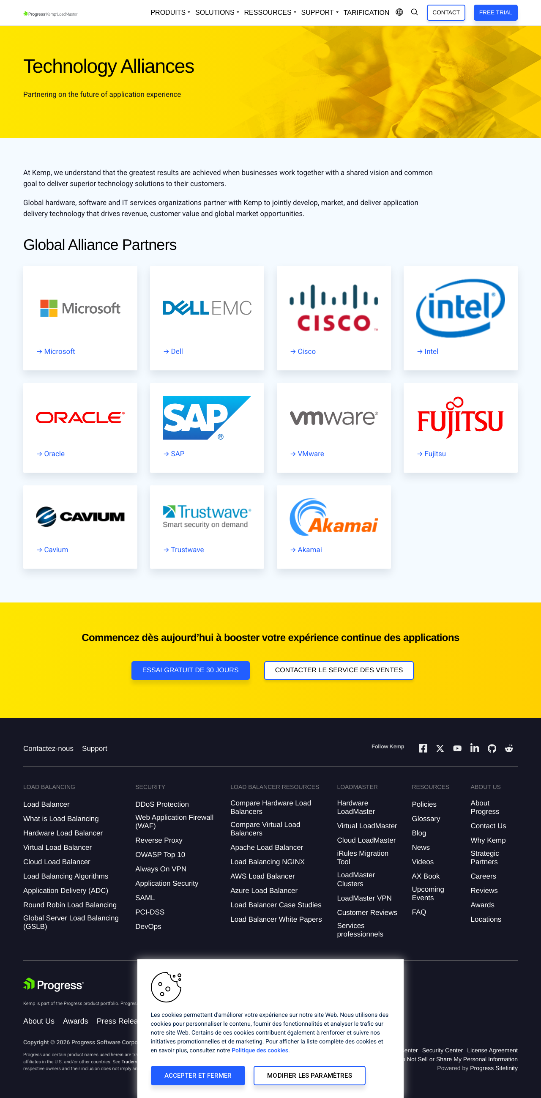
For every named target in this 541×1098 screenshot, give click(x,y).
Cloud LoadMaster (366, 840)
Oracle (54, 454)
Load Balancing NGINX (267, 862)
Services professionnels (360, 930)
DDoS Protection (162, 804)
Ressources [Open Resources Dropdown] (268, 12)
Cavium (56, 550)
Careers (483, 876)
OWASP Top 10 (160, 855)
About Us (39, 1021)
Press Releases (123, 1021)
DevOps (148, 927)
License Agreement (492, 1050)
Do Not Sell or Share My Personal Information (458, 1059)
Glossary (426, 819)
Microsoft (59, 352)
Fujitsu (435, 454)
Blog (419, 833)
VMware (311, 454)
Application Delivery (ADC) (65, 891)
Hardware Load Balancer (63, 833)
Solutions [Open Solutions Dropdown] (214, 12)
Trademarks (133, 1062)
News (421, 847)
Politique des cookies (260, 1050)
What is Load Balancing (61, 819)
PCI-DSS (149, 912)
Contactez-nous (48, 749)
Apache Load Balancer (266, 847)
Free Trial (495, 12)
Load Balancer (46, 804)
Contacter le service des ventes (339, 670)
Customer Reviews (367, 913)
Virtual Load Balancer (57, 847)
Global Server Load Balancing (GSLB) (71, 922)
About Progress (485, 807)
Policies (424, 804)
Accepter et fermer (198, 1075)
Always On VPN (160, 869)
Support (94, 749)
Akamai (310, 550)
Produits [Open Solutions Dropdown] (168, 12)
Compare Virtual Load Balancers (265, 829)
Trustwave (187, 550)
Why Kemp (488, 840)
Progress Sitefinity (494, 1068)
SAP (178, 454)
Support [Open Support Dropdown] (317, 12)
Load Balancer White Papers (276, 919)
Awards (483, 905)
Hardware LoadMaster (356, 807)
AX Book (426, 876)
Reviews (484, 891)
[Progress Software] (53, 985)
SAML (145, 898)
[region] (270, 1028)
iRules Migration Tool (362, 857)
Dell (177, 352)
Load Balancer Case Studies (275, 905)
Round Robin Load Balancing (70, 905)
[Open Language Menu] (399, 12)
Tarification (367, 12)
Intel (432, 352)
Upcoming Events (428, 893)
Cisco (307, 352)
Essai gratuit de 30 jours (190, 670)
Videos (423, 862)
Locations (486, 919)
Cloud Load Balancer (56, 862)
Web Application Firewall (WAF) (174, 821)
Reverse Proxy (158, 840)
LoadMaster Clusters (356, 879)
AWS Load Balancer (262, 876)
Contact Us (488, 826)
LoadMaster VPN (364, 898)
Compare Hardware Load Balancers (270, 807)
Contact (446, 12)
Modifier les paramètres (309, 1075)
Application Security (166, 883)
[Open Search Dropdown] (414, 12)
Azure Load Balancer (264, 891)
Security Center (442, 1050)
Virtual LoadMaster (367, 826)
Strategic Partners (485, 857)
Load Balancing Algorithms (65, 876)
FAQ (419, 912)
